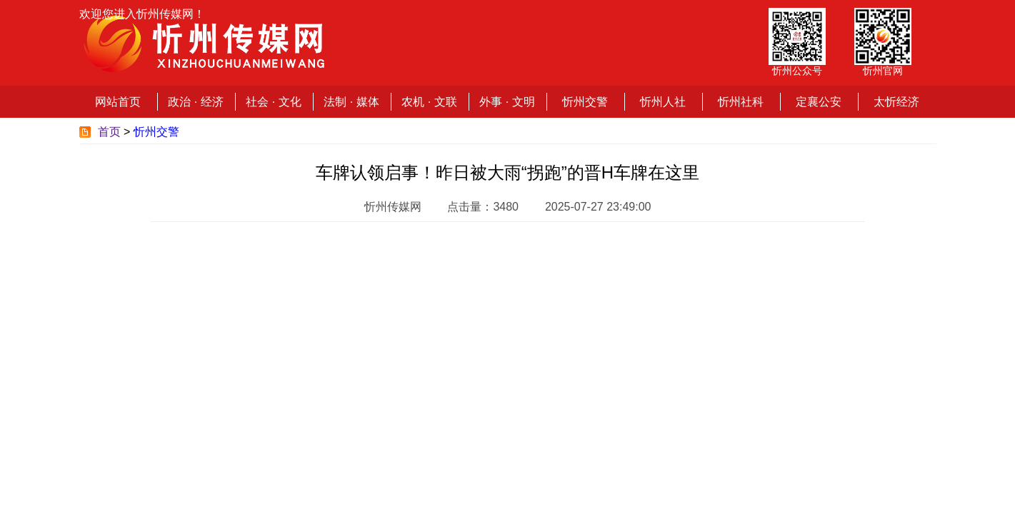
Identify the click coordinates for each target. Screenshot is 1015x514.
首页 (109, 132)
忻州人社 (663, 102)
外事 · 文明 (506, 102)
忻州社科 (741, 102)
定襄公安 (818, 102)
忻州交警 (585, 102)
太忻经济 (896, 102)
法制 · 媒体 (351, 102)
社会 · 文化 (273, 102)
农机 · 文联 (428, 102)
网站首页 (118, 102)
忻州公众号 (797, 70)
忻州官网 (883, 70)
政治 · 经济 (195, 102)
